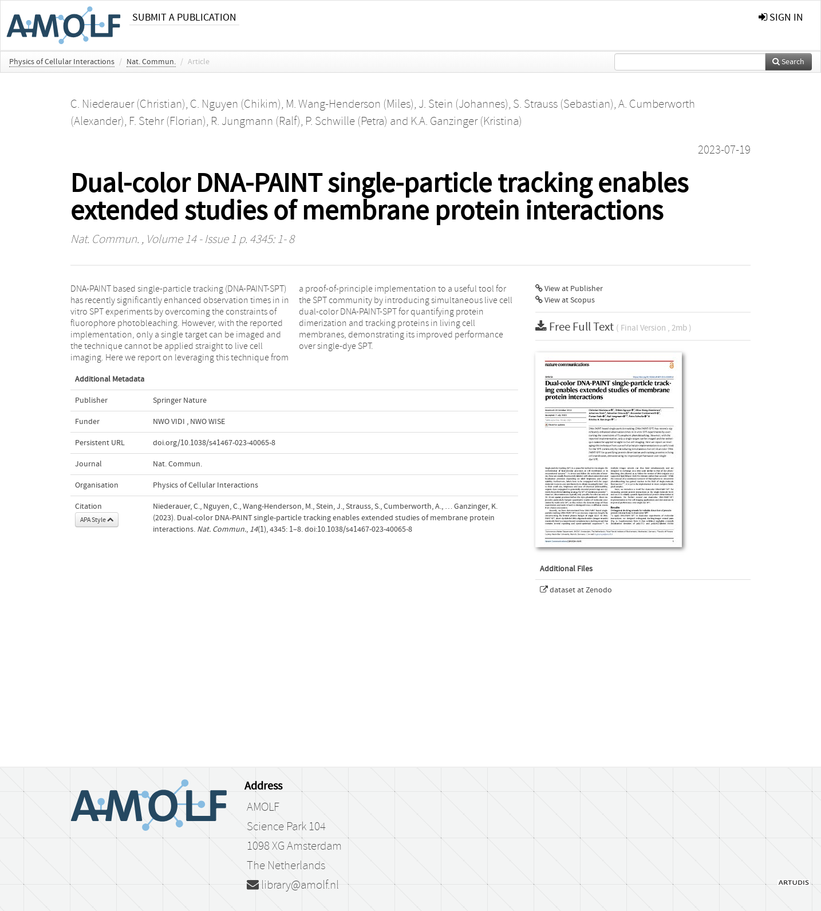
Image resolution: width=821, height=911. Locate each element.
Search (788, 61)
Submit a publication (184, 17)
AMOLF (263, 807)
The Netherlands (286, 866)
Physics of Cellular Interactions (62, 61)
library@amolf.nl (293, 885)
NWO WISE (207, 421)
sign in (781, 17)
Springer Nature (180, 400)
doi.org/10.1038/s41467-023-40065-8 (214, 442)
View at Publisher (569, 288)
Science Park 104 (286, 827)
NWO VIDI (169, 421)
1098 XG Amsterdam (294, 846)
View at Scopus (565, 300)
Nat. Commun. (151, 61)
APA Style (96, 520)
